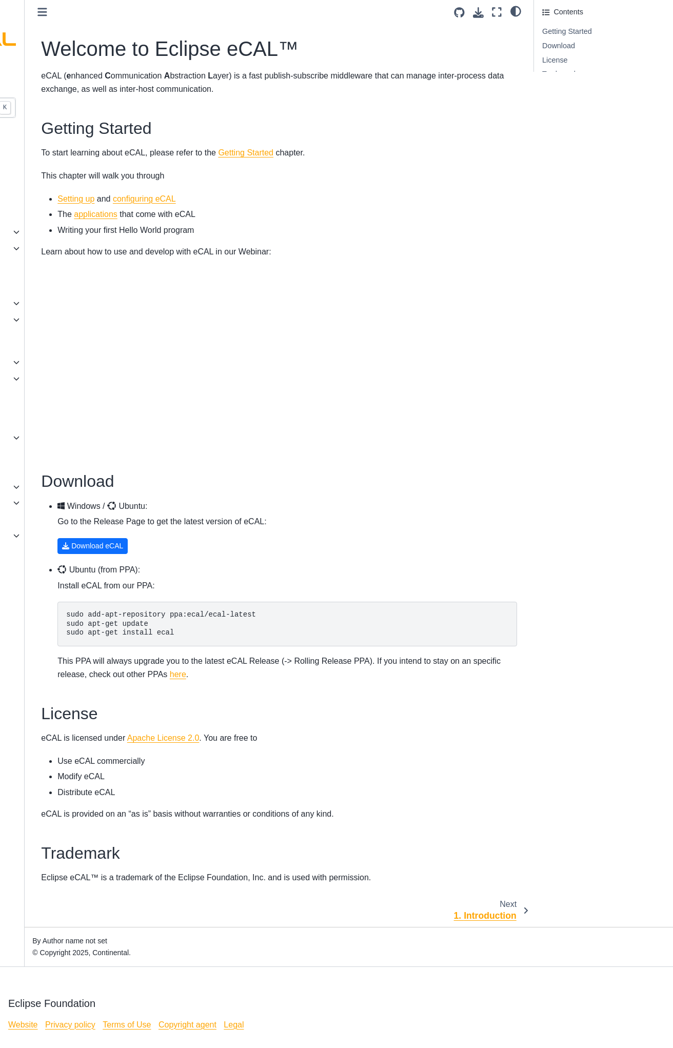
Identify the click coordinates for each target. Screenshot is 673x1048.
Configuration (35, 362)
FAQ (20, 395)
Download (558, 46)
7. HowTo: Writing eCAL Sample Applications (52, 254)
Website (23, 1024)
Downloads (31, 454)
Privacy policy (70, 1024)
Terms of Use (127, 1024)
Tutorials (27, 487)
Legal (234, 1024)
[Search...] (74, 107)
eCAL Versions (37, 437)
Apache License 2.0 (273, 738)
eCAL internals (37, 503)
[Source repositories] (459, 12)
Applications (33, 378)
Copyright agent (187, 1024)
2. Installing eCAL (42, 167)
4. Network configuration (53, 199)
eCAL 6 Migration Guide (52, 470)
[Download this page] (478, 12)
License (26, 535)
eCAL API (29, 319)
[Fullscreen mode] (496, 12)
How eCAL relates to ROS (56, 519)
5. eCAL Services (41, 215)
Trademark (560, 74)
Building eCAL (36, 303)
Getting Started (567, 31)
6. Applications (37, 232)
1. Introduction (36, 150)
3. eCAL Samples (41, 183)
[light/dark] (515, 10)
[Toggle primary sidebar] (152, 12)
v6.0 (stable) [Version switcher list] (33, 81)
